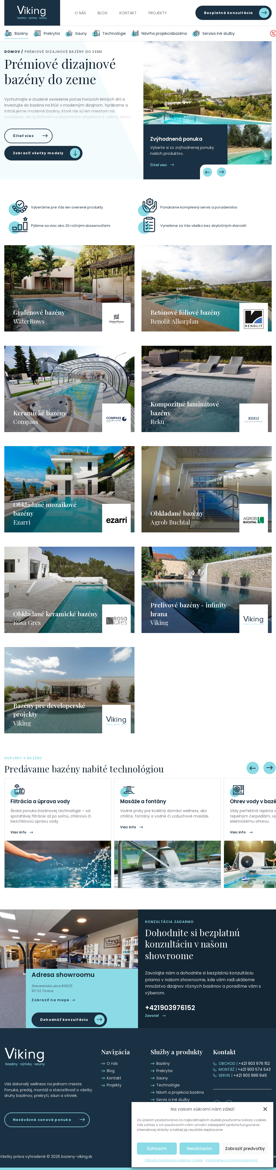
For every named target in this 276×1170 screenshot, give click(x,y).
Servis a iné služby (221, 33)
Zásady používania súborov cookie (173, 1160)
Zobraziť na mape (50, 1000)
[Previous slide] (207, 172)
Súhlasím (157, 1148)
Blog (103, 13)
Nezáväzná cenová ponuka (42, 1119)
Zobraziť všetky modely (38, 153)
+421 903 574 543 (245, 1069)
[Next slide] (221, 172)
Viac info (18, 832)
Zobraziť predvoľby (245, 1148)
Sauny (81, 33)
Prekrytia (52, 33)
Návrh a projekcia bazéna (165, 33)
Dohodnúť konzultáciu (64, 1019)
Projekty (158, 13)
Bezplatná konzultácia (228, 13)
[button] (265, 1109)
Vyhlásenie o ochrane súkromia (231, 1160)
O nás (80, 13)
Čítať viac (23, 136)
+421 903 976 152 (244, 1063)
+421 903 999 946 (243, 1075)
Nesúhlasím (199, 1148)
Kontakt (128, 13)
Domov (12, 51)
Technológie (114, 33)
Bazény (21, 33)
